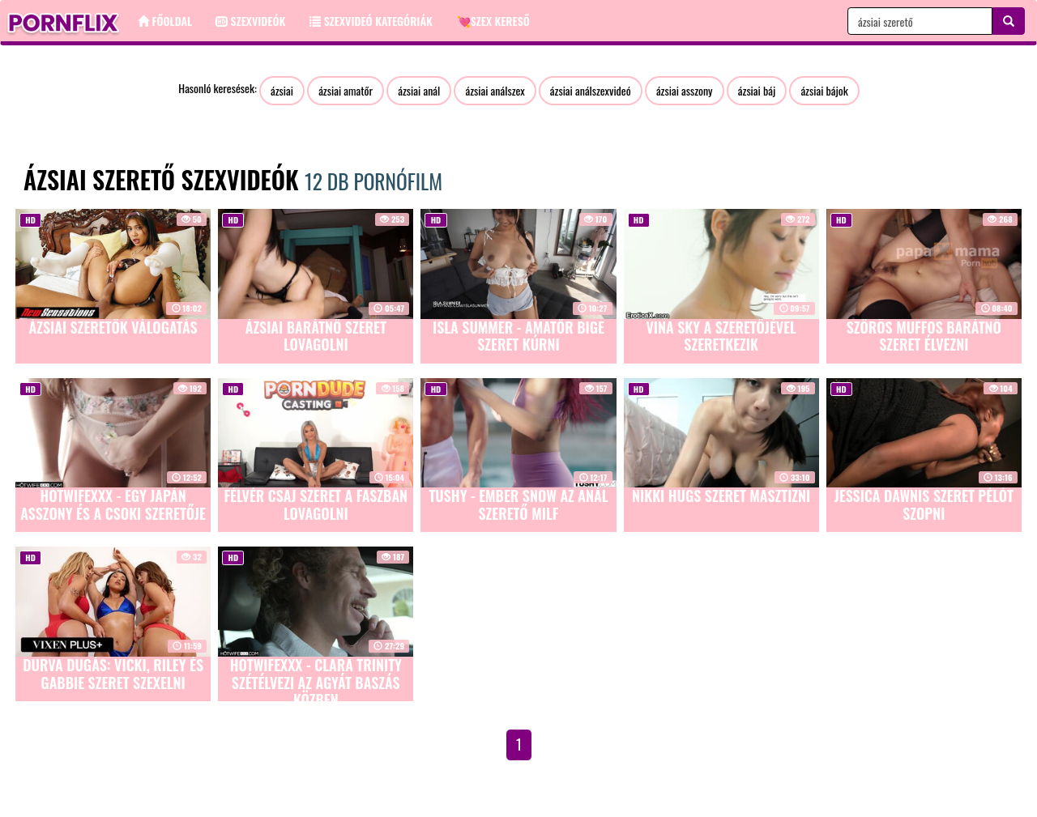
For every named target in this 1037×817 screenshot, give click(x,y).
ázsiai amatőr (345, 90)
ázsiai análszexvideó (590, 90)
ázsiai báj (756, 90)
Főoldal (165, 20)
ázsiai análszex (494, 90)
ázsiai (282, 90)
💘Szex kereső (493, 20)
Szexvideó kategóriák (370, 20)
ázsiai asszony (684, 90)
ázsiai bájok (823, 90)
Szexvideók (250, 20)
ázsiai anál (419, 90)
